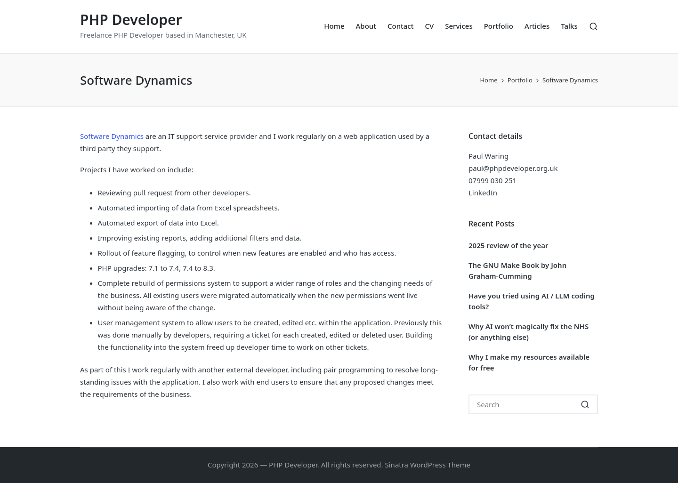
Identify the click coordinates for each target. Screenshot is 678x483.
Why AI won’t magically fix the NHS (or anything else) (528, 332)
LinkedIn (482, 192)
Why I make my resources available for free (528, 362)
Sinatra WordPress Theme (428, 464)
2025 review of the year (508, 245)
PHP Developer (131, 19)
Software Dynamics (112, 136)
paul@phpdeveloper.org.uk (513, 168)
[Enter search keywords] (533, 404)
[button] (585, 404)
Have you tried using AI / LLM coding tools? (531, 301)
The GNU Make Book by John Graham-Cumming (517, 270)
